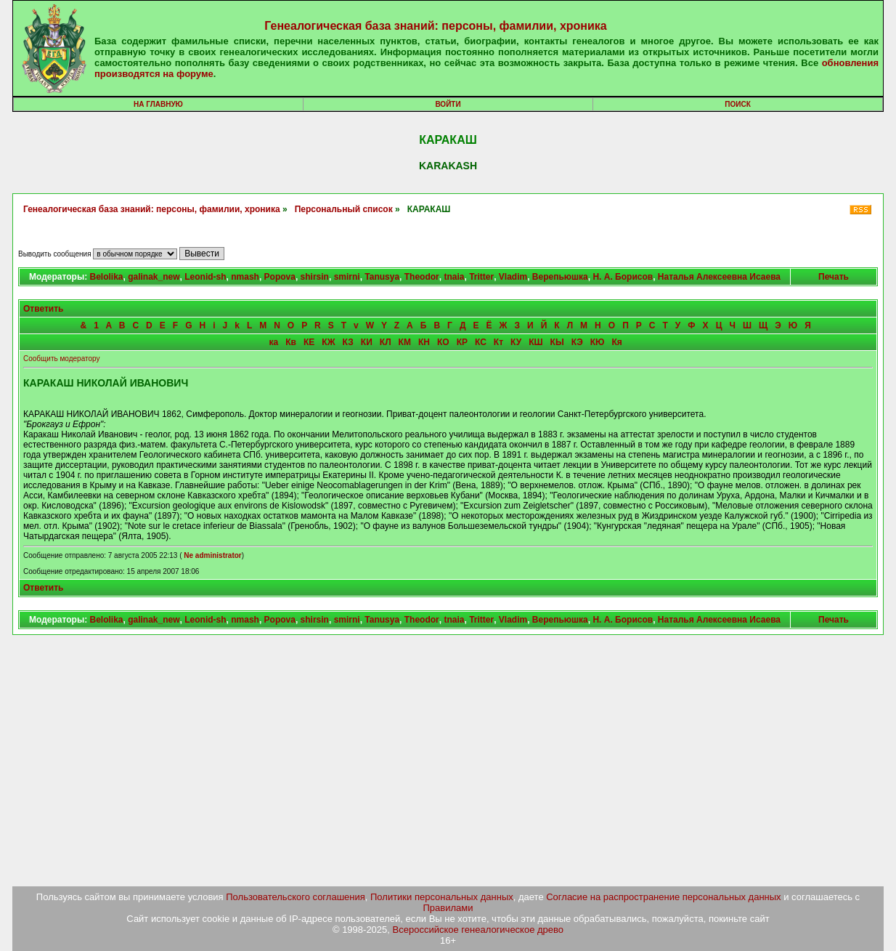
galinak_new (153, 277)
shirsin (315, 277)
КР (462, 342)
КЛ (385, 342)
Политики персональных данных (441, 896)
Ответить (43, 309)
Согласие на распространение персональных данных (663, 896)
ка (274, 342)
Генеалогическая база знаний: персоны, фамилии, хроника (435, 26)
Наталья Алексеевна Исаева (719, 277)
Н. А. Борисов (622, 277)
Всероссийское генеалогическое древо (478, 929)
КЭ (577, 342)
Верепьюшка (560, 277)
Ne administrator (212, 555)
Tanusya (381, 277)
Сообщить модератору (61, 359)
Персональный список (344, 209)
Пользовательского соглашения (295, 896)
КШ (535, 342)
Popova (280, 277)
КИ (366, 342)
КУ (515, 342)
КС (480, 342)
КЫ (557, 342)
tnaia (454, 277)
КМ (405, 342)
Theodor (421, 277)
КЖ (328, 342)
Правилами (448, 907)
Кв (290, 342)
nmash (245, 277)
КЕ (309, 342)
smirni (347, 277)
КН (424, 342)
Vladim (513, 277)
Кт (498, 342)
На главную (158, 104)
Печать (833, 277)
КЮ (597, 342)
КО (443, 342)
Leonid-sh (205, 277)
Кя (616, 342)
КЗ (348, 342)
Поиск (737, 104)
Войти (447, 104)
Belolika (106, 277)
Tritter (481, 277)
